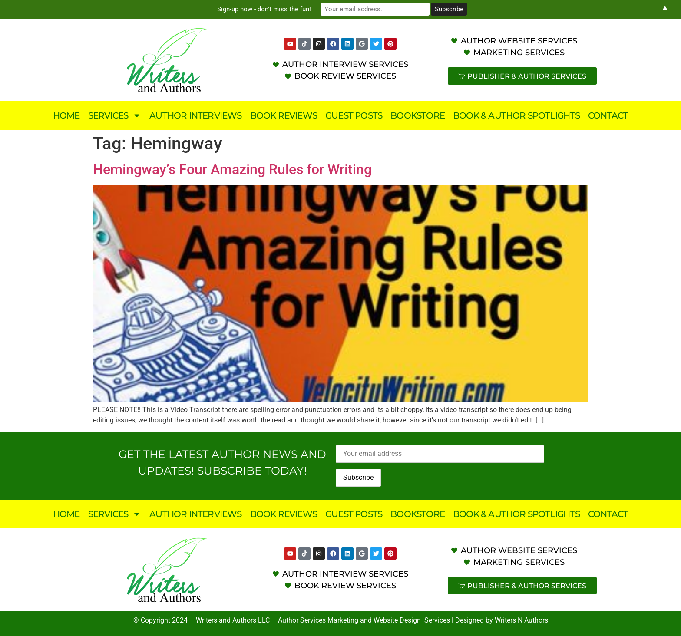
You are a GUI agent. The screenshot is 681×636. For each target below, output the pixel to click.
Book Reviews (283, 115)
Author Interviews (195, 115)
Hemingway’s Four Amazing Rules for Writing (232, 169)
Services (115, 115)
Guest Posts (353, 115)
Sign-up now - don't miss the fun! (267, 9)
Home (66, 115)
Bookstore (417, 115)
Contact (608, 115)
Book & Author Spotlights (516, 115)
